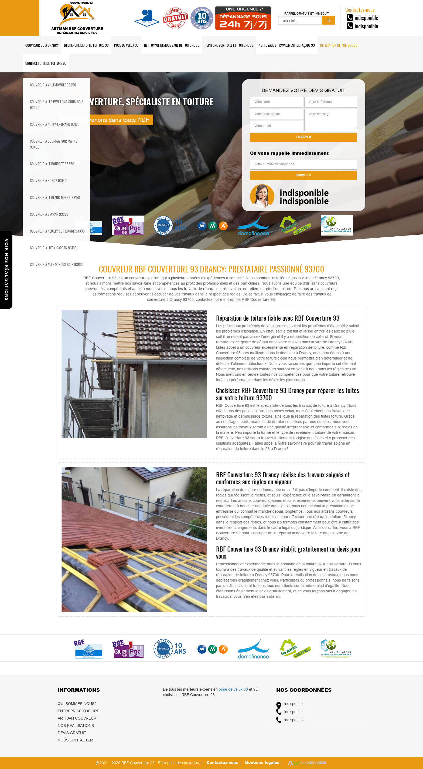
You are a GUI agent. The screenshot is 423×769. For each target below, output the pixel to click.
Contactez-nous (223, 762)
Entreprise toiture (78, 711)
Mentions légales (262, 762)
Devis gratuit (72, 733)
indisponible (366, 18)
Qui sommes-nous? (77, 703)
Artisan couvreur (77, 718)
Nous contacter (75, 740)
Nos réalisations (76, 725)
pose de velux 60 (233, 689)
